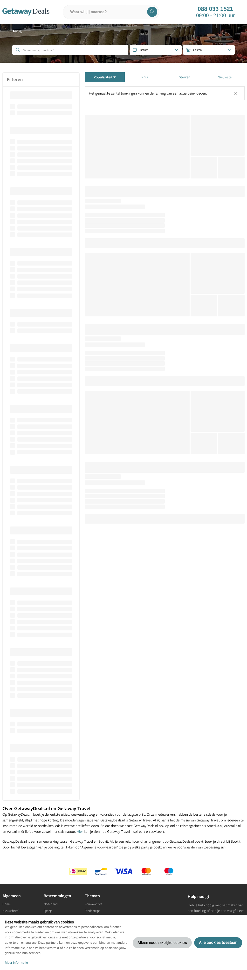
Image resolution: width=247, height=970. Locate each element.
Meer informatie (16, 963)
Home (6, 904)
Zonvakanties (93, 904)
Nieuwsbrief (10, 911)
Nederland (51, 904)
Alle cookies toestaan (218, 942)
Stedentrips (92, 911)
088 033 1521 (215, 9)
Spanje (48, 911)
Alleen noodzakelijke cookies (162, 942)
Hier (80, 831)
